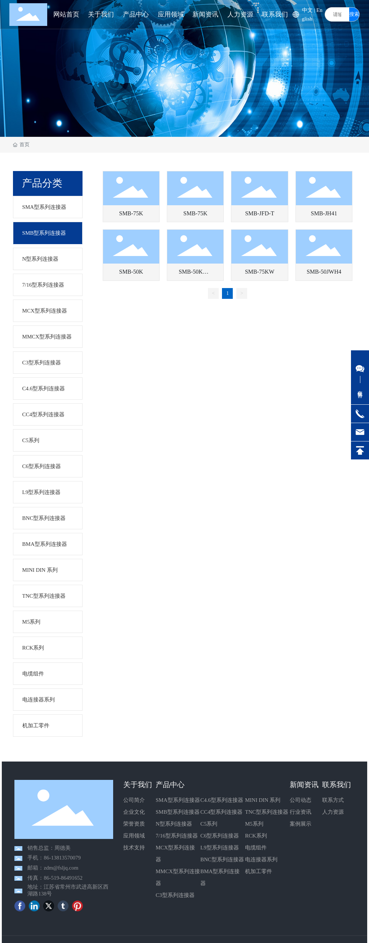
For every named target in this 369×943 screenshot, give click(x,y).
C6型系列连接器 (219, 836)
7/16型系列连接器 (177, 836)
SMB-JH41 (324, 213)
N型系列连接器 (174, 824)
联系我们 (336, 785)
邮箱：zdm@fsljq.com (52, 868)
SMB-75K (131, 213)
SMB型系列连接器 (178, 812)
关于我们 (137, 785)
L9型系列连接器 (219, 847)
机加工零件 (258, 871)
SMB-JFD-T (259, 213)
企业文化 (134, 812)
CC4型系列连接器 (221, 812)
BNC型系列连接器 (222, 859)
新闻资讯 (304, 785)
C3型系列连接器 (175, 895)
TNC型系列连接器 (266, 812)
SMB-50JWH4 (324, 272)
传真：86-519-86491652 (55, 878)
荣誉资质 (134, 824)
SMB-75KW (260, 272)
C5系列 (209, 824)
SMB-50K (131, 272)
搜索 (354, 14)
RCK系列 (256, 836)
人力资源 (333, 812)
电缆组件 (256, 847)
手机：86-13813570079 (54, 858)
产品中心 (170, 785)
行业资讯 (300, 812)
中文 (307, 10)
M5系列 (254, 824)
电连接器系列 (261, 859)
